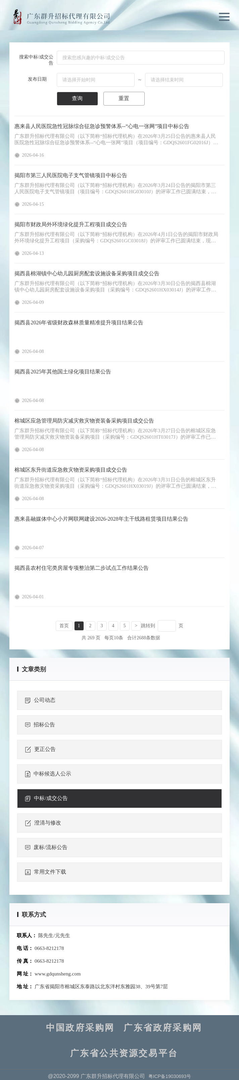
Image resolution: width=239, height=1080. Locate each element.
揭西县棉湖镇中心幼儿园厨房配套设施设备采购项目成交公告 (86, 273)
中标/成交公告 (46, 798)
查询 (77, 98)
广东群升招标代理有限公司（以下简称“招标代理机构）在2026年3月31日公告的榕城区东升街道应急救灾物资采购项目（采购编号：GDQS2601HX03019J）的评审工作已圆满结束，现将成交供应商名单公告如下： (115, 483)
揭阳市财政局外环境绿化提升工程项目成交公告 (70, 224)
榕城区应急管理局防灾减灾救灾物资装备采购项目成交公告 (84, 421)
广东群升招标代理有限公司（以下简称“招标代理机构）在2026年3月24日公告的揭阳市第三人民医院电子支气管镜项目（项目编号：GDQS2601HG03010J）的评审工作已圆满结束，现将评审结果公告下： (115, 189)
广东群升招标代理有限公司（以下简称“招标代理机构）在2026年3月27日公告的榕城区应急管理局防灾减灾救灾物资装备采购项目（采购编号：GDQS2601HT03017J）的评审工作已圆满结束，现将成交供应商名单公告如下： (115, 434)
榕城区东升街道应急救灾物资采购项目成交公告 (70, 470)
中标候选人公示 (48, 774)
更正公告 (40, 749)
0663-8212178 (49, 948)
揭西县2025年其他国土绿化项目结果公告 (62, 371)
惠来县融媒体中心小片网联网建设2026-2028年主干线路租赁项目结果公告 (101, 519)
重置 (123, 98)
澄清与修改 (43, 823)
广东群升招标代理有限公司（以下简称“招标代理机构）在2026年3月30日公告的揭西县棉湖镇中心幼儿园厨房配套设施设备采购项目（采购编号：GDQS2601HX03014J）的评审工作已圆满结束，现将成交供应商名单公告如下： (115, 287)
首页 (64, 625)
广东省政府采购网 (163, 1028)
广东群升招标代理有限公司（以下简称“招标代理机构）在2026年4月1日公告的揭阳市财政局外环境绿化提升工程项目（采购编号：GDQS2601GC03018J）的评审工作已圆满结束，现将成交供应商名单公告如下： (116, 238)
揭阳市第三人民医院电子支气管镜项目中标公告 (70, 175)
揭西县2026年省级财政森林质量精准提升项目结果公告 (78, 322)
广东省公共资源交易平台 (124, 1053)
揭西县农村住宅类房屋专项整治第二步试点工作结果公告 (81, 568)
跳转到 (148, 625)
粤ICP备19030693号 (169, 1076)
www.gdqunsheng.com (58, 973)
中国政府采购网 (80, 1028)
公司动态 (40, 700)
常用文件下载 (45, 872)
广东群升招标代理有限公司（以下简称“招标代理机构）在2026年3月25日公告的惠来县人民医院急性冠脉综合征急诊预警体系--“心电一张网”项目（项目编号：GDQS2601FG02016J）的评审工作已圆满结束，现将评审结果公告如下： (116, 139)
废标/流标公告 (46, 847)
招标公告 (40, 725)
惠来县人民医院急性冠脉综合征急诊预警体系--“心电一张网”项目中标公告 (101, 126)
